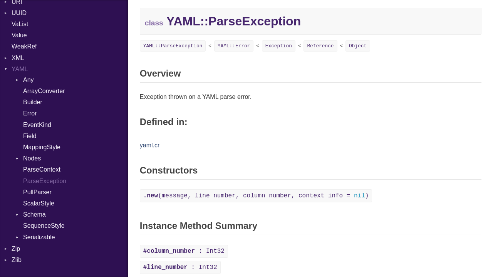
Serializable (39, 237)
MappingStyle (41, 147)
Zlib (17, 260)
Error (30, 113)
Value (19, 35)
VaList (20, 24)
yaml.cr (150, 145)
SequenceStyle (44, 225)
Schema (34, 214)
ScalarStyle (38, 203)
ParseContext (41, 169)
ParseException (44, 181)
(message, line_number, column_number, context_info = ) (256, 195)
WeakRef (24, 46)
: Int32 (184, 251)
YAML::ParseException (173, 46)
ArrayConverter (44, 91)
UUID (19, 13)
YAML (20, 69)
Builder (32, 102)
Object (358, 46)
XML (18, 58)
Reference (320, 46)
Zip (16, 248)
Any (28, 80)
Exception (278, 46)
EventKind (37, 125)
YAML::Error (234, 46)
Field (30, 136)
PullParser (37, 192)
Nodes (32, 158)
